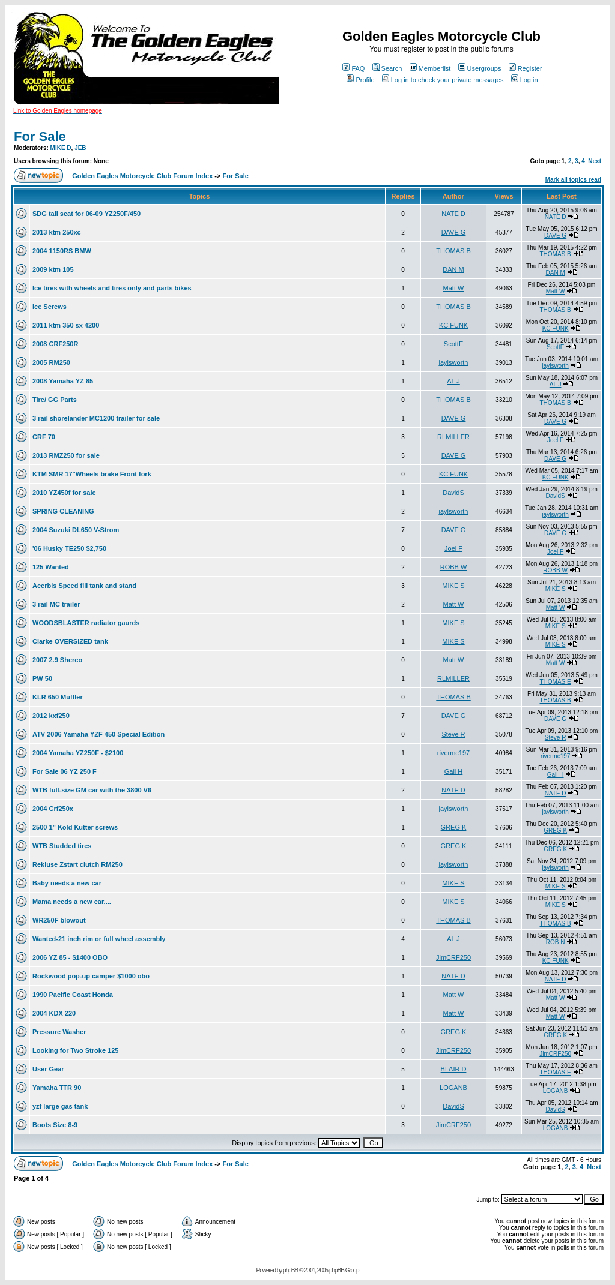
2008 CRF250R (55, 343)
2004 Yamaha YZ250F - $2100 (77, 752)
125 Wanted (50, 567)
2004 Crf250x (52, 808)
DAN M (453, 269)
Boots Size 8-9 (54, 1124)
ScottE (453, 343)
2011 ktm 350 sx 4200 (65, 325)
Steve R (453, 734)
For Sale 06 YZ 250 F (64, 771)
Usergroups (479, 68)
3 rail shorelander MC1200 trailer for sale (96, 418)
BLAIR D (454, 1069)
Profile (360, 79)
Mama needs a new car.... (71, 901)
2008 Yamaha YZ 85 (62, 381)
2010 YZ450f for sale (64, 492)
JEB (80, 148)
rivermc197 (453, 752)
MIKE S (453, 585)
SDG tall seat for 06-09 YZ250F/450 (86, 213)
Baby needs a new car (66, 883)
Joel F (555, 440)
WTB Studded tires (61, 845)
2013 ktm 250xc (56, 232)
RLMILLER (453, 436)
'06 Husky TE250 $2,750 (69, 548)
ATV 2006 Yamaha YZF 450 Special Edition (98, 734)
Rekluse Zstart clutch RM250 (77, 864)
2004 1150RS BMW (61, 250)
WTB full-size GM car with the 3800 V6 (91, 790)
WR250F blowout (59, 920)
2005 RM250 (51, 362)
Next (594, 161)
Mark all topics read (573, 179)
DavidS (453, 492)
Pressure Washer (59, 1031)
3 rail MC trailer (56, 604)
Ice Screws (49, 306)
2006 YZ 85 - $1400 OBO (70, 957)
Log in (524, 79)
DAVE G (453, 232)
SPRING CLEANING (63, 511)
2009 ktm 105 (53, 269)
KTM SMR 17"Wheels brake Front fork (91, 474)
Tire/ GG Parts (54, 399)
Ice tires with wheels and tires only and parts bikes (112, 288)
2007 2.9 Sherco (57, 659)
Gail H (453, 771)
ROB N (555, 942)
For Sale (40, 136)
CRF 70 (43, 436)
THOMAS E (555, 681)
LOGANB (453, 1087)
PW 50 (42, 678)
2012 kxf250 (51, 715)
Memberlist (430, 68)
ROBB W (453, 567)
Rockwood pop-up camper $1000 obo (91, 976)
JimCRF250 (453, 957)
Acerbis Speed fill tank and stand (84, 585)
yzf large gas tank (60, 1106)
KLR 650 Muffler (57, 697)
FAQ (353, 68)
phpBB (290, 1270)
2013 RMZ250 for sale (66, 455)
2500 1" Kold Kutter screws (75, 827)
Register (525, 68)
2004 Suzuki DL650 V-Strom (75, 529)
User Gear (48, 1069)
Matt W (453, 288)
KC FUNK (453, 325)
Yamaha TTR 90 (56, 1087)
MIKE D (60, 148)
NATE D (453, 213)
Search (387, 68)
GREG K (454, 827)
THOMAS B (453, 250)
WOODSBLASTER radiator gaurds (85, 622)
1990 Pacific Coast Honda (72, 994)
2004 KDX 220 (54, 1013)
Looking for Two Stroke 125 (75, 1050)
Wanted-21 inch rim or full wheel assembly (98, 938)
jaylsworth (453, 362)
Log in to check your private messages (443, 79)
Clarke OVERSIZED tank (70, 641)
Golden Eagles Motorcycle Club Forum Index (142, 175)
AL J (453, 381)
